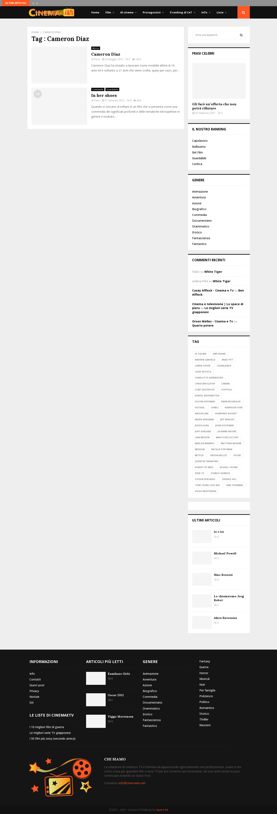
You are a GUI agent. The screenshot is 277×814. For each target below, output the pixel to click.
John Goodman (224, 425)
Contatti (35, 679)
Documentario (202, 221)
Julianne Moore (226, 431)
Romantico (206, 708)
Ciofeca (197, 164)
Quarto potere (203, 325)
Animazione (200, 191)
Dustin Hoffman (205, 401)
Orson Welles (218, 455)
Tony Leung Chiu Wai (207, 485)
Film (108, 12)
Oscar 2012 (116, 695)
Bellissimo (199, 147)
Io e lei (219, 532)
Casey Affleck (203, 371)
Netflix (199, 455)
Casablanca (224, 365)
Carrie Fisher (202, 365)
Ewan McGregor (231, 401)
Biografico (199, 209)
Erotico (197, 232)
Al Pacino (201, 353)
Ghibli (214, 407)
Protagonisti (152, 12)
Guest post (36, 685)
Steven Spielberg (205, 479)
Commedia (97, 89)
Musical (204, 679)
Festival (200, 407)
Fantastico (199, 244)
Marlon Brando (204, 443)
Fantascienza (201, 238)
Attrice (95, 48)
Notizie (34, 697)
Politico (204, 702)
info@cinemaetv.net (132, 783)
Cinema (225, 383)
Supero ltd (162, 810)
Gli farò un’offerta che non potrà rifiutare (214, 106)
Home (95, 12)
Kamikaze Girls (119, 674)
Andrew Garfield (205, 359)
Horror (203, 673)
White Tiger (213, 272)
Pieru (97, 59)
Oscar (237, 455)
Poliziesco (206, 696)
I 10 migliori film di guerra (46, 727)
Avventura (199, 197)
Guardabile (112, 89)
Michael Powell (225, 553)
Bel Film (197, 152)
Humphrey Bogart (226, 413)
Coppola (226, 389)
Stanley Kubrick (220, 473)
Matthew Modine (231, 443)
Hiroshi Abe (202, 413)
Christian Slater (205, 383)
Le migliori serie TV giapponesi (50, 733)
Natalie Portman (221, 449)
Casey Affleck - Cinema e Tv (213, 290)
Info (204, 12)
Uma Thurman (234, 485)
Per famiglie (207, 690)
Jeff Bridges (227, 419)
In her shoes (104, 95)
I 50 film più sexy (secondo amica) (52, 738)
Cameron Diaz (105, 54)
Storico (204, 714)
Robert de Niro (204, 467)
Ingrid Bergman (204, 419)
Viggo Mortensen (205, 491)
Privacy (34, 691)
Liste (220, 12)
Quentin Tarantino (207, 461)
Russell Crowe (229, 467)
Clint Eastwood (205, 389)
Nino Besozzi (223, 575)
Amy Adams (219, 353)
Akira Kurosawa (225, 618)
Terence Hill (229, 479)
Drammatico (200, 226)
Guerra (203, 667)
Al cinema (126, 12)
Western (205, 725)
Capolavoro (200, 141)
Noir (202, 684)
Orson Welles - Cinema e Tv (212, 321)
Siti (31, 702)
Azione (196, 203)
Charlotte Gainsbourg (209, 377)
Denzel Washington (207, 395)
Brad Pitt (227, 359)
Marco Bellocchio (227, 437)
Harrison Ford (234, 407)
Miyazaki (200, 449)
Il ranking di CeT (181, 12)
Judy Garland (203, 431)
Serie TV (199, 473)
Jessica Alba (202, 425)
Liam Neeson (202, 437)
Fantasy (204, 661)
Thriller (203, 719)
